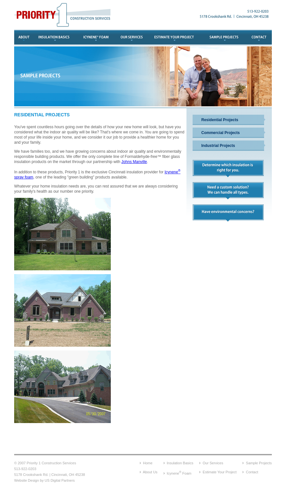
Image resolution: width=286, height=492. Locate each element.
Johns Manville (134, 161)
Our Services (213, 463)
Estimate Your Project (219, 472)
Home (147, 463)
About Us (150, 472)
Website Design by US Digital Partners (44, 480)
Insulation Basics (180, 463)
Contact (252, 472)
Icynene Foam (179, 473)
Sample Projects (259, 463)
